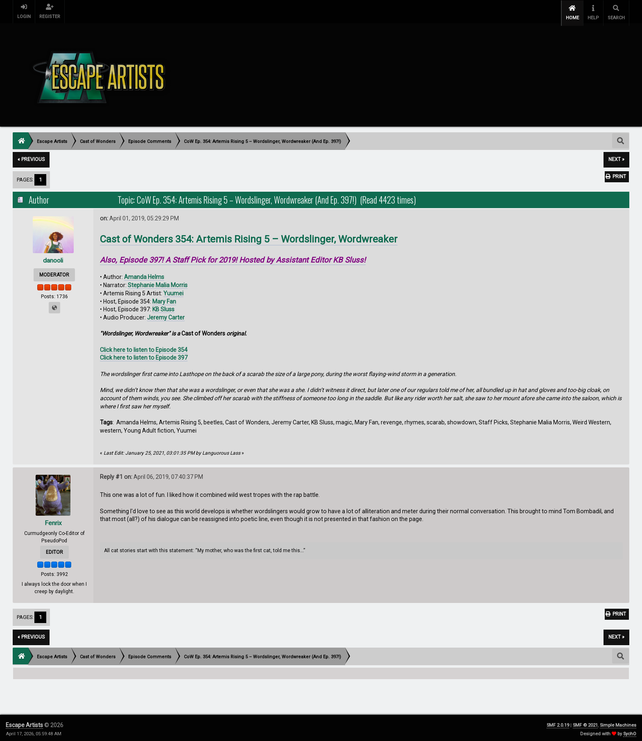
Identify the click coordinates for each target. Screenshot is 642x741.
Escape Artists (24, 722)
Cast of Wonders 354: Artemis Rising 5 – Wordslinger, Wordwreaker (249, 236)
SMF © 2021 (585, 722)
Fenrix (53, 520)
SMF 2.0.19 (558, 722)
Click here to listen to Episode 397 (144, 355)
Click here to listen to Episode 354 (144, 347)
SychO (629, 731)
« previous (31, 157)
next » (616, 157)
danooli (53, 257)
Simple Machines (618, 722)
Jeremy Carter (166, 314)
